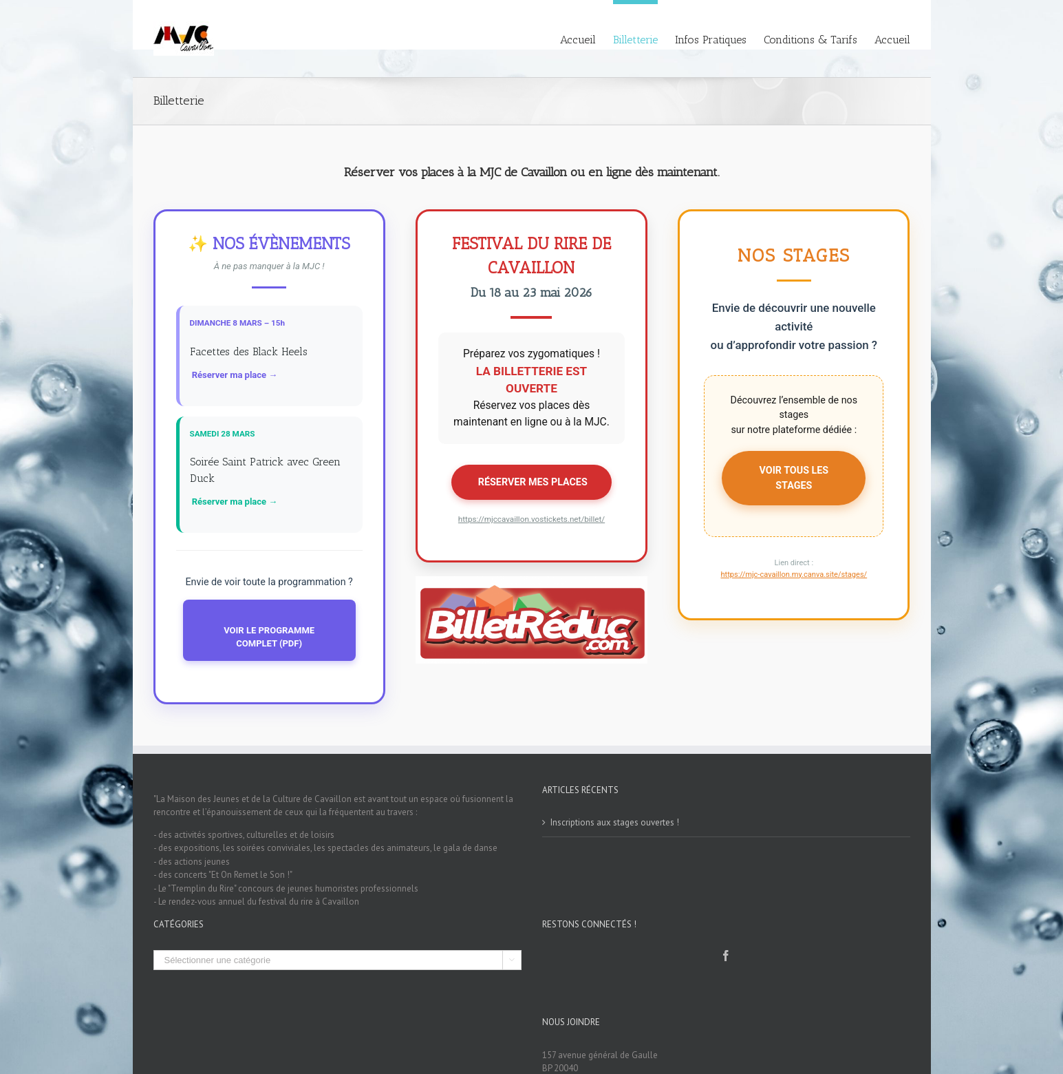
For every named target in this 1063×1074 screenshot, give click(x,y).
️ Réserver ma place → (234, 375)
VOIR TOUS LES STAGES (794, 477)
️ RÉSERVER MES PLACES (531, 481)
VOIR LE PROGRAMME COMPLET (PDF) (269, 637)
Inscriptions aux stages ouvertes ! (614, 822)
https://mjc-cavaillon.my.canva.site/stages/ (793, 574)
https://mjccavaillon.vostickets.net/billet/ (531, 519)
